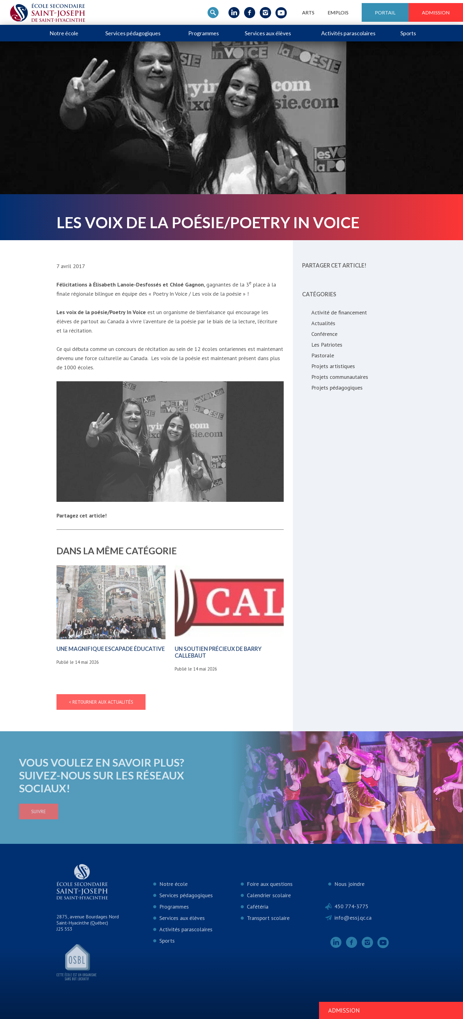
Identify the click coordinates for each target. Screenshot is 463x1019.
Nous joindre (349, 883)
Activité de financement (339, 312)
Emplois (338, 12)
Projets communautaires (339, 376)
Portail (385, 12)
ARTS (308, 12)
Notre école (63, 33)
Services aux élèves (268, 33)
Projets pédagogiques (337, 387)
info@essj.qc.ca (353, 917)
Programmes (203, 33)
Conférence (324, 333)
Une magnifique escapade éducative (110, 648)
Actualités (323, 323)
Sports (408, 33)
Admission (436, 12)
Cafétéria (257, 906)
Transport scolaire (268, 917)
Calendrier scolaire (269, 895)
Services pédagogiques (133, 33)
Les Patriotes (326, 344)
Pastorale (322, 355)
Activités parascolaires (348, 33)
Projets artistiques (333, 366)
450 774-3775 (351, 906)
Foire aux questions (270, 883)
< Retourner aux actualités (101, 702)
